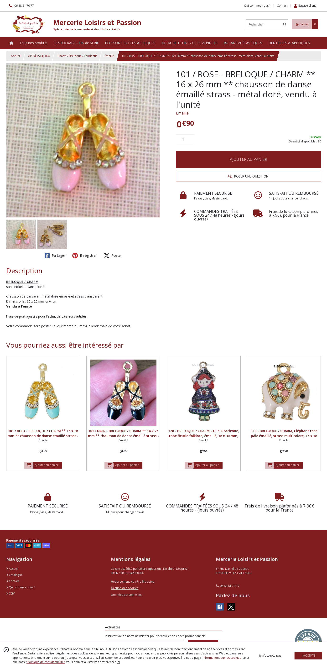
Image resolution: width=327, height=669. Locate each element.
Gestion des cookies (124, 588)
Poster (113, 255)
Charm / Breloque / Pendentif (77, 56)
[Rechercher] (285, 24)
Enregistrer (84, 255)
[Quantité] (185, 139)
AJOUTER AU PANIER (248, 159)
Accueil (16, 56)
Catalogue (14, 575)
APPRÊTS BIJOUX (39, 56)
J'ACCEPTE (308, 655)
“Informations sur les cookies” (222, 658)
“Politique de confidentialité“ (45, 662)
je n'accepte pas (270, 655)
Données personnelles (126, 595)
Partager (55, 255)
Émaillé (109, 56)
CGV (10, 593)
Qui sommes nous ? (20, 587)
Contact (282, 6)
